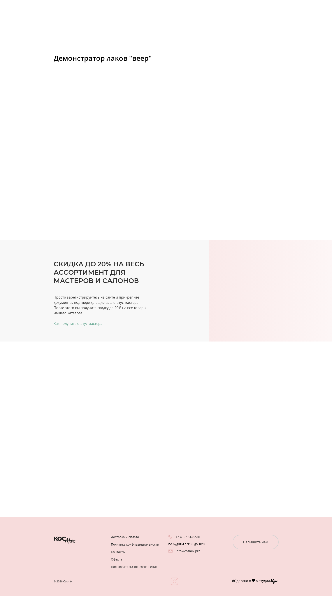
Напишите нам (255, 542)
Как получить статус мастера (78, 323)
